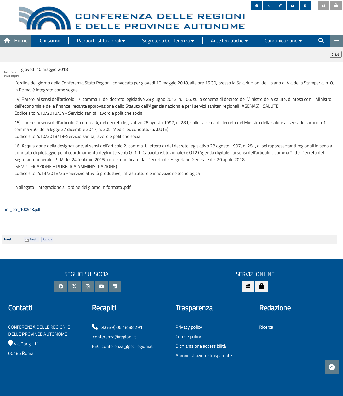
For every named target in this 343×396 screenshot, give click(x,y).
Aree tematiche (229, 41)
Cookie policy (188, 336)
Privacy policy (189, 327)
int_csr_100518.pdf (22, 209)
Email (33, 239)
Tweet (7, 239)
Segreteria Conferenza (168, 41)
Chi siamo (50, 41)
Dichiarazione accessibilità (201, 346)
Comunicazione (283, 41)
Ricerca (266, 327)
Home (15, 41)
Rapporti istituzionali (101, 41)
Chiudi (336, 54)
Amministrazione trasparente (204, 355)
